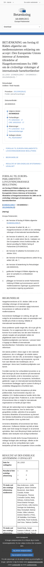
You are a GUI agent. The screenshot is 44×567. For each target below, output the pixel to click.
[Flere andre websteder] (32, 2)
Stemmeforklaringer (16, 131)
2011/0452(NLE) (20, 91)
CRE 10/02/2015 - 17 (16, 122)
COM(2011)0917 (9, 205)
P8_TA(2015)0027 (15, 138)
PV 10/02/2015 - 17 (16, 120)
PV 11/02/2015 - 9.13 (16, 129)
